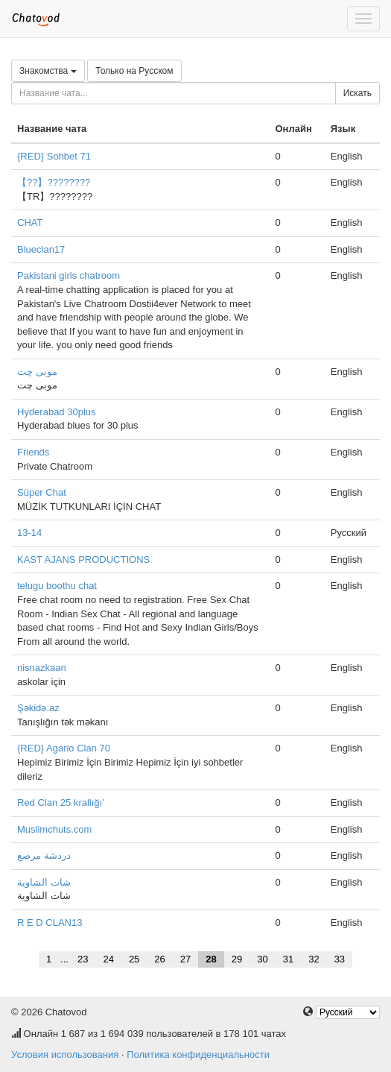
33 (339, 959)
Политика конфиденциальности (198, 1054)
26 (159, 959)
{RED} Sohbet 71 (54, 156)
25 (134, 959)
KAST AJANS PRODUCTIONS (83, 559)
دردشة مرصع (44, 855)
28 (211, 959)
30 (262, 959)
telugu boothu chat (57, 585)
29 (237, 959)
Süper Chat (41, 492)
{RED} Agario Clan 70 (63, 748)
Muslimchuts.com (54, 829)
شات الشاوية (44, 882)
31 (288, 959)
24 (108, 959)
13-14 (29, 532)
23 (82, 959)
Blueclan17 (41, 249)
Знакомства (48, 71)
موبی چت (37, 371)
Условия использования (64, 1054)
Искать (357, 93)
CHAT (29, 222)
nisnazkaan (41, 667)
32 (313, 959)
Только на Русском (134, 71)
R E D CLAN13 (49, 922)
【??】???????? (53, 182)
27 (185, 959)
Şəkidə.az (38, 707)
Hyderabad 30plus (56, 411)
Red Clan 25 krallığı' (60, 802)
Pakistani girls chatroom (68, 275)
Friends (33, 452)
